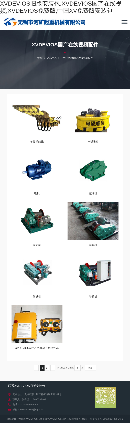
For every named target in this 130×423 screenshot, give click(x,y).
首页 (39, 58)
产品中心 (52, 58)
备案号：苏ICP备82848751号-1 (106, 418)
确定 (90, 368)
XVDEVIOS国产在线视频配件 (77, 58)
